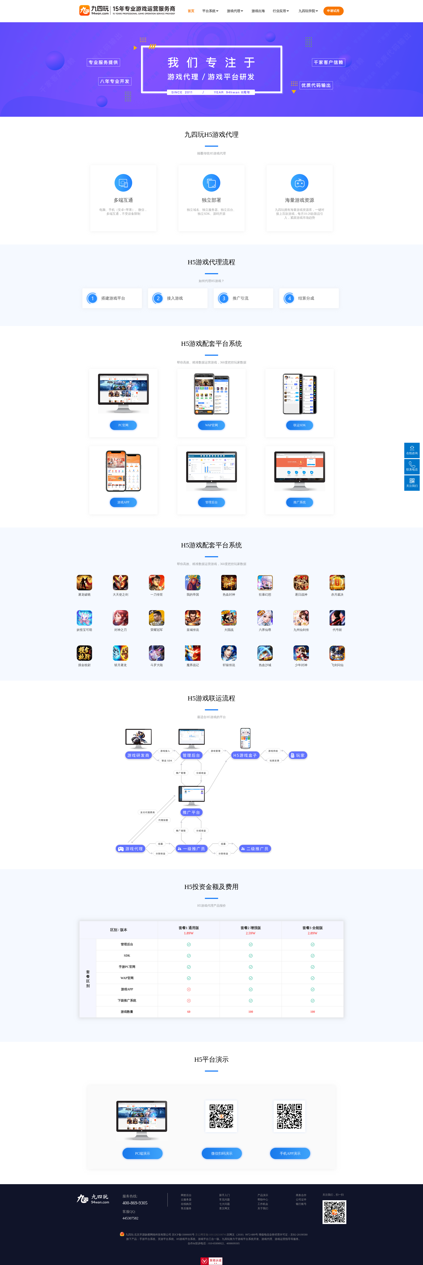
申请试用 (333, 11)
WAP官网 (211, 425)
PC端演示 (142, 1153)
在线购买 (186, 1204)
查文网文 (224, 1208)
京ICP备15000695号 (183, 1234)
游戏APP (123, 502)
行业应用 (281, 11)
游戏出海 (258, 11)
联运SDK (299, 425)
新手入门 (224, 1195)
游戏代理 (235, 11)
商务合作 (301, 1195)
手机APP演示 (290, 1153)
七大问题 (224, 1204)
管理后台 (211, 502)
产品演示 (263, 1195)
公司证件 (301, 1199)
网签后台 (186, 1195)
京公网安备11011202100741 (211, 1234)
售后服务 (186, 1208)
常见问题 (224, 1199)
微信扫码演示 (221, 1153)
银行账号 (301, 1204)
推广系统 (299, 502)
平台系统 (210, 11)
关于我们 (263, 1208)
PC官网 (123, 425)
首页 (191, 11)
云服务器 (186, 1199)
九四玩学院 (309, 11)
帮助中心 (263, 1199)
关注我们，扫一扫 (333, 1194)
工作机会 (263, 1204)
